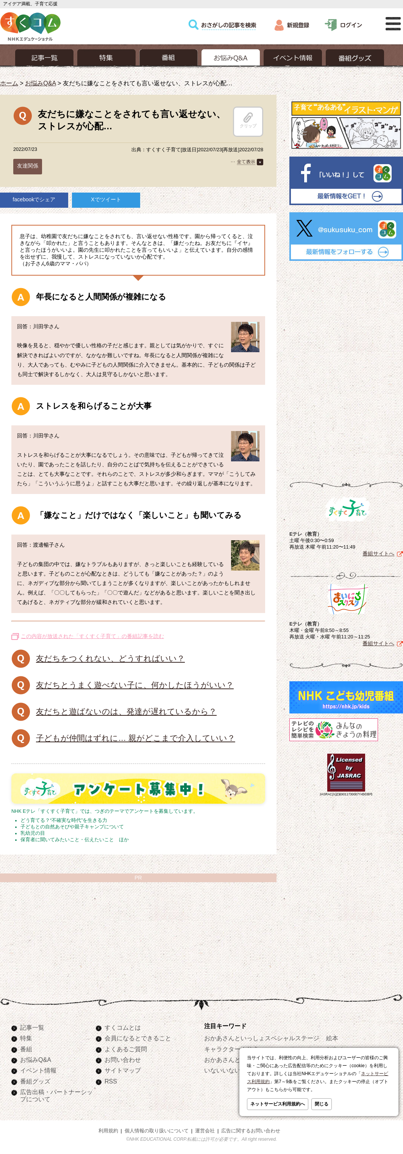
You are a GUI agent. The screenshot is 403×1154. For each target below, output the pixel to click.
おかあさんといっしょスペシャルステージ (261, 1038)
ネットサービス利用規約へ (277, 1104)
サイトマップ (123, 1070)
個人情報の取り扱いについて (157, 1131)
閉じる (321, 1104)
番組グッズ (35, 1081)
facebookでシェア (34, 199)
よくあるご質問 (126, 1049)
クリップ (248, 120)
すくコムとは (123, 1027)
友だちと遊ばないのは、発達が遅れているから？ (126, 711)
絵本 (332, 1038)
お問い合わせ (123, 1059)
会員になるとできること (138, 1038)
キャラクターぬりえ (231, 1049)
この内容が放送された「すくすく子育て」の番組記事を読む (92, 636)
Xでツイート (106, 199)
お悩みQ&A (40, 83)
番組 (26, 1049)
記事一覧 (32, 1027)
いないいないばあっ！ (234, 1070)
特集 (26, 1038)
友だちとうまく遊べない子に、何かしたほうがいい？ (135, 684)
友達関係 (27, 166)
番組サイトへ (378, 552)
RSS (111, 1081)
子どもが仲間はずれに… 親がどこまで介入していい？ (135, 738)
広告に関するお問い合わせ (250, 1131)
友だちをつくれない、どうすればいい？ (110, 658)
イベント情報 (38, 1070)
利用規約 (108, 1131)
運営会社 (205, 1131)
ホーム (9, 83)
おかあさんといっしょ (234, 1059)
